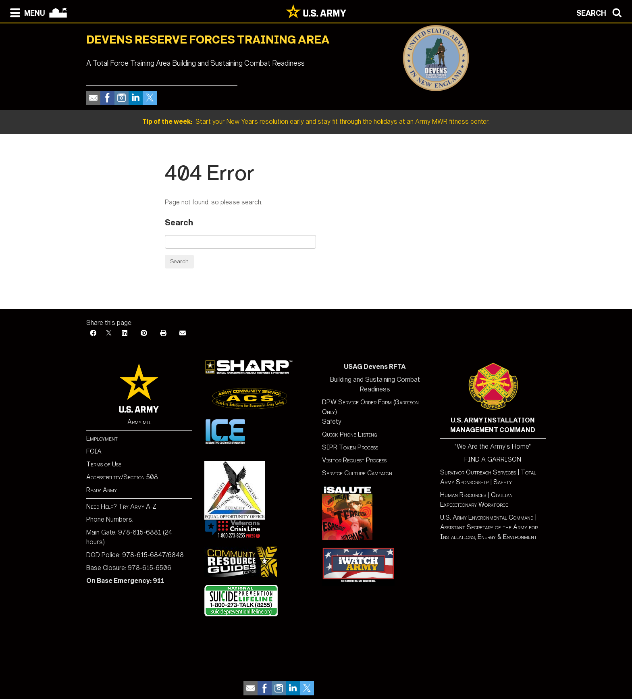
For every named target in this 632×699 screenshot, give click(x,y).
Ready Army (101, 490)
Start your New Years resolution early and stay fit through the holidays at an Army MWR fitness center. (316, 121)
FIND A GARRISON (492, 459)
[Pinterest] (144, 333)
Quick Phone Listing (349, 434)
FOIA (94, 451)
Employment (102, 438)
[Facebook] (93, 333)
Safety (502, 482)
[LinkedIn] (124, 333)
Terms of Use (103, 464)
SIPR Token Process (350, 447)
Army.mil (139, 422)
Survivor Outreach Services (478, 472)
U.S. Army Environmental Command (486, 517)
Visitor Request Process (354, 460)
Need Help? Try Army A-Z (121, 506)
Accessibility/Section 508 (122, 477)
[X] (109, 333)
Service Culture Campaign (357, 473)
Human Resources (463, 495)
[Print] (163, 333)
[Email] (182, 333)
